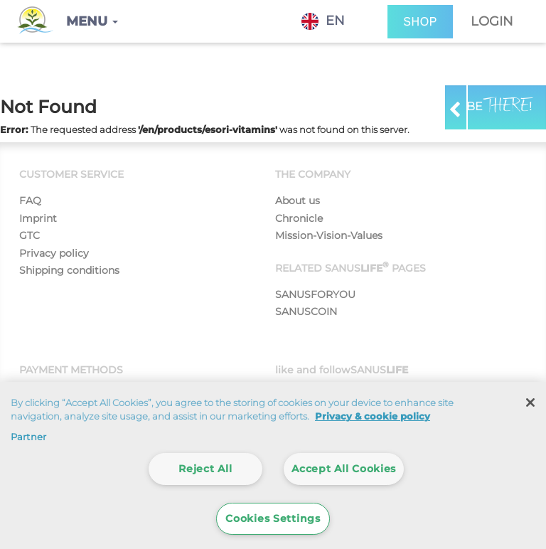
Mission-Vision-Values (328, 235)
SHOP (420, 22)
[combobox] (333, 21)
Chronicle (299, 218)
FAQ (30, 200)
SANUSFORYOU (315, 294)
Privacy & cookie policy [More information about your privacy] (372, 416)
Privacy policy (54, 253)
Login (492, 21)
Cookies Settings (273, 518)
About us (297, 200)
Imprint (38, 218)
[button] (92, 21)
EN (323, 21)
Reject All (205, 468)
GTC (29, 235)
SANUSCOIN (306, 311)
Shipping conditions (69, 270)
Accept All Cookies (343, 468)
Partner (28, 436)
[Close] (530, 402)
